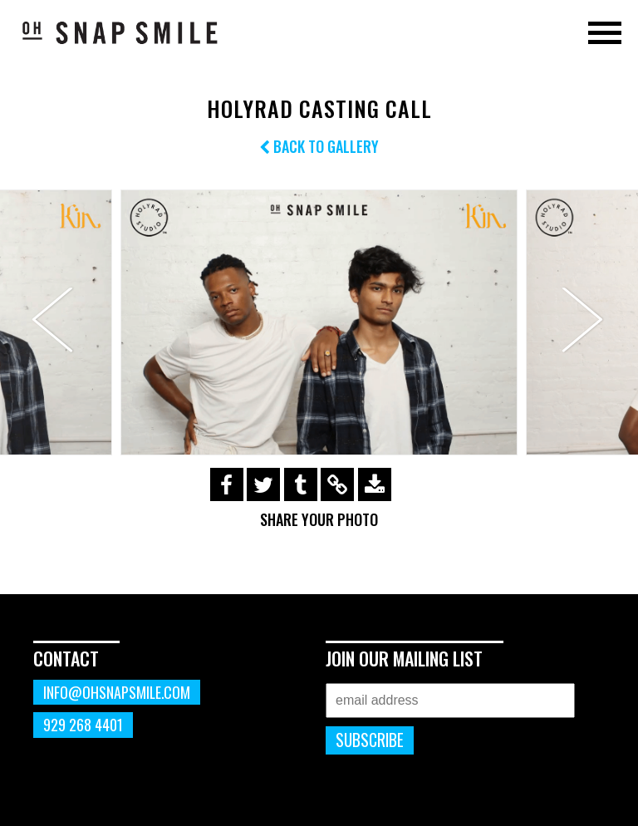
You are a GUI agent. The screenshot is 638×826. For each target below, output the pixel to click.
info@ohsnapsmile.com (116, 692)
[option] (319, 322)
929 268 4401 (83, 724)
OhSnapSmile (120, 32)
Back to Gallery (319, 146)
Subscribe (370, 740)
